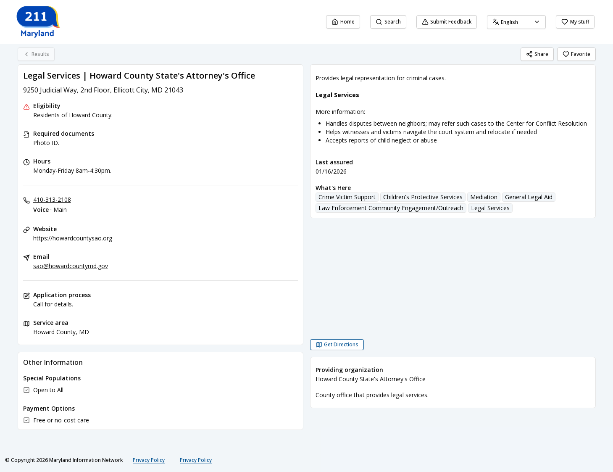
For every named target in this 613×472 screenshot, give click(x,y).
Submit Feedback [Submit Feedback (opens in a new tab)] (446, 21)
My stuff (575, 21)
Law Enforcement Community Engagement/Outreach (390, 208)
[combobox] (516, 22)
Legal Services (490, 208)
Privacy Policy (149, 460)
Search (388, 21)
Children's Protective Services (423, 197)
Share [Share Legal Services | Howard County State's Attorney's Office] (537, 54)
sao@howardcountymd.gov (70, 266)
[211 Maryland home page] (39, 22)
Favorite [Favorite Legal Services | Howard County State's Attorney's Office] (576, 54)
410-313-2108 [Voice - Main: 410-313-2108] (52, 199)
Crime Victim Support (347, 197)
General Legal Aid (528, 197)
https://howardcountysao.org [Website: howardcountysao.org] (72, 238)
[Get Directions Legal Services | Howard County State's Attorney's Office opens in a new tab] (337, 344)
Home (343, 21)
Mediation (483, 197)
